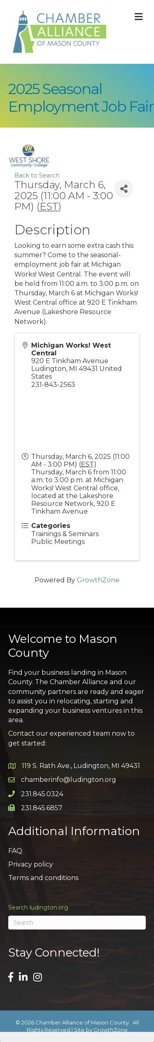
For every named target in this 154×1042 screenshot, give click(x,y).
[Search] (77, 923)
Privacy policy (30, 864)
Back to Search (37, 175)
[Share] (124, 189)
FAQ (15, 851)
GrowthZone (98, 580)
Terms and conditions (43, 878)
